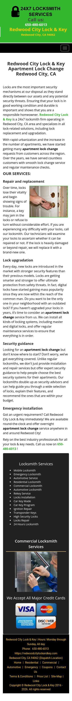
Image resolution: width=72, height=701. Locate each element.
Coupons (47, 667)
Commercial (49, 662)
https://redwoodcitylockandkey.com (36, 653)
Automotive (14, 667)
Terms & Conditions (21, 676)
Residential (31, 662)
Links (36, 681)
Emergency (31, 667)
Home (17, 662)
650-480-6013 (36, 24)
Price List (42, 676)
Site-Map (56, 676)
